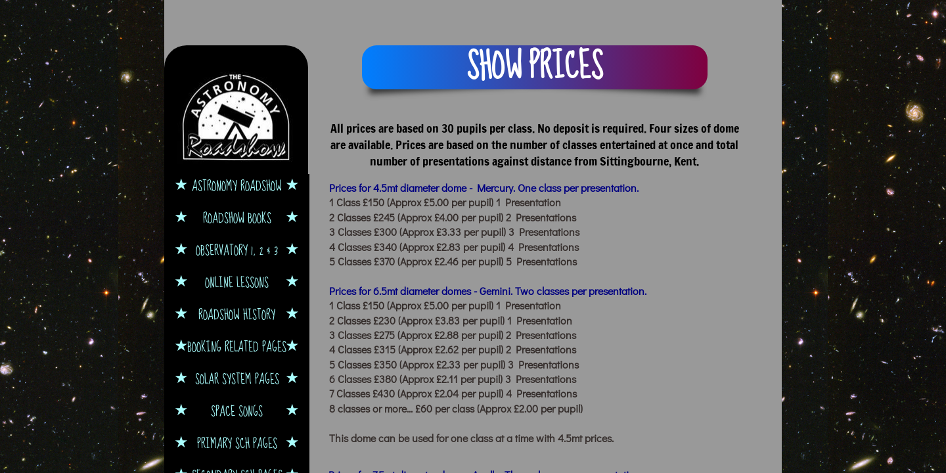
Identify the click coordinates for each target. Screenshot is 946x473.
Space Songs (237, 411)
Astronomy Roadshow (237, 185)
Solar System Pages (237, 379)
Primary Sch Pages (237, 443)
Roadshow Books (237, 218)
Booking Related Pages (236, 346)
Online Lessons (237, 282)
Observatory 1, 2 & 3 (237, 250)
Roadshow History (236, 314)
